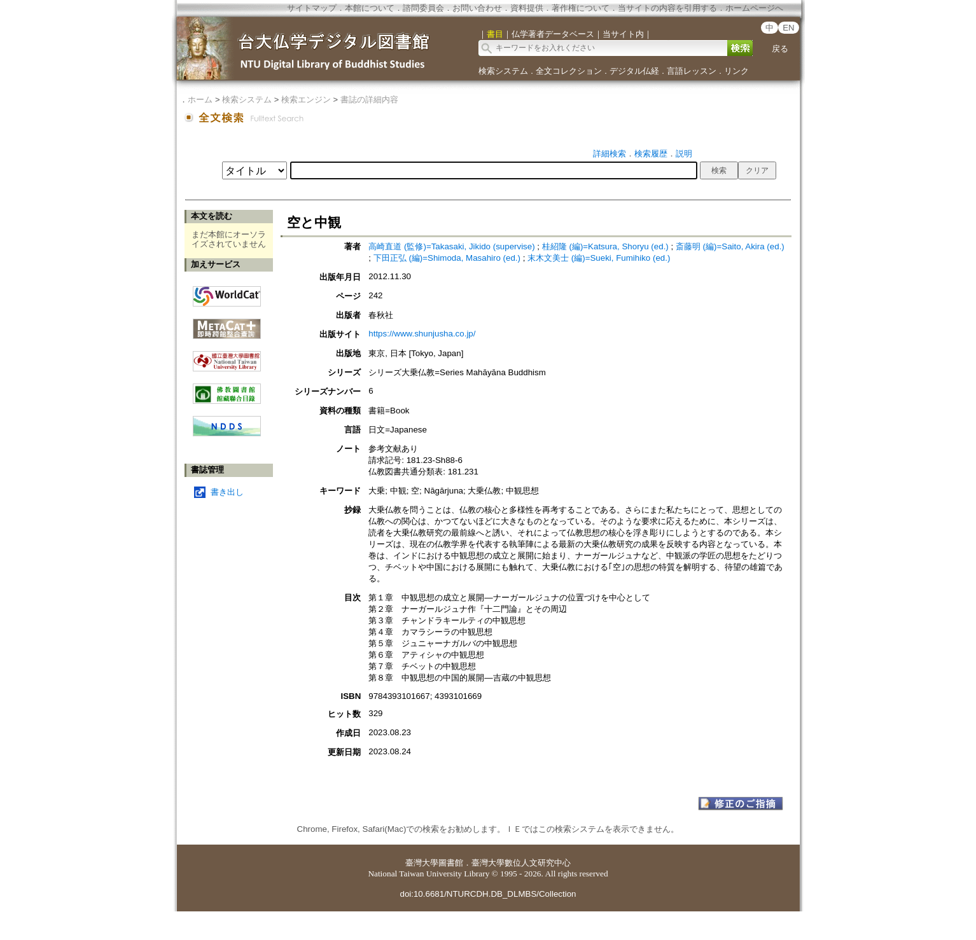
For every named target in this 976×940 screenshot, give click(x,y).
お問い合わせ (477, 8)
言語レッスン (691, 71)
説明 (684, 153)
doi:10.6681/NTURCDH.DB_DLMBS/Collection (488, 894)
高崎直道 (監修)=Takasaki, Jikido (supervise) (451, 246)
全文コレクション (569, 71)
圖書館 (450, 862)
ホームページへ (754, 8)
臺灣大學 (421, 862)
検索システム (503, 71)
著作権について (581, 8)
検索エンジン (306, 99)
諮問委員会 (423, 8)
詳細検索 (609, 153)
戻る (780, 48)
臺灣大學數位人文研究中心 (521, 862)
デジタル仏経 (634, 71)
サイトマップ (312, 8)
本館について (369, 8)
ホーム (200, 99)
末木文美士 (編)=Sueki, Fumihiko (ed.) (598, 258)
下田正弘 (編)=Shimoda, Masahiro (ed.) (446, 258)
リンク (736, 71)
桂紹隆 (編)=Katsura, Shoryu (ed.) (605, 246)
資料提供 (526, 8)
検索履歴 (650, 153)
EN (789, 27)
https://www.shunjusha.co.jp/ (421, 333)
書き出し (227, 492)
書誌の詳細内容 (369, 99)
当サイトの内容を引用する (667, 8)
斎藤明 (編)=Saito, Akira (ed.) (730, 246)
